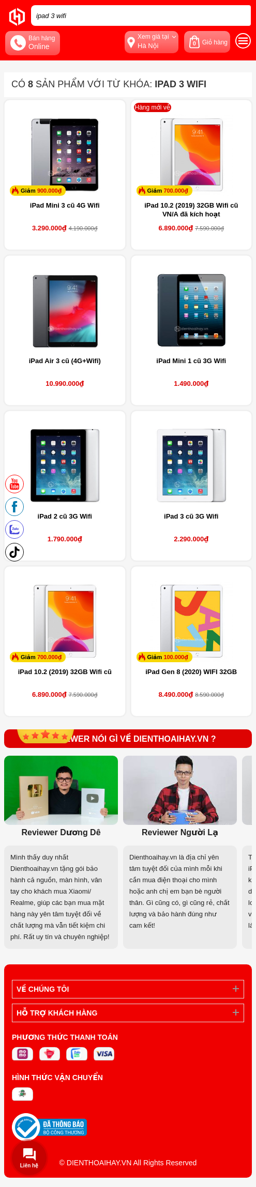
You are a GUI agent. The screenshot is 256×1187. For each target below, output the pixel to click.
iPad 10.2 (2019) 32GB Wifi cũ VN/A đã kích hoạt (191, 209)
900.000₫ (49, 191)
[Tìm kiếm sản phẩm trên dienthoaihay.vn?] (141, 15)
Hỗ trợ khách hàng (57, 1013)
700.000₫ (175, 191)
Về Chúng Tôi (43, 989)
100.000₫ (175, 657)
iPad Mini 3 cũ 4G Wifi (65, 205)
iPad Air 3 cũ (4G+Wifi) (65, 361)
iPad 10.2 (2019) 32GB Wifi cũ (65, 672)
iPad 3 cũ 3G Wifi (191, 516)
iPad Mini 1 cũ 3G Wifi (191, 361)
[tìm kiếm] (240, 15)
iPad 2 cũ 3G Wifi (65, 516)
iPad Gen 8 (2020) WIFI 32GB (191, 672)
